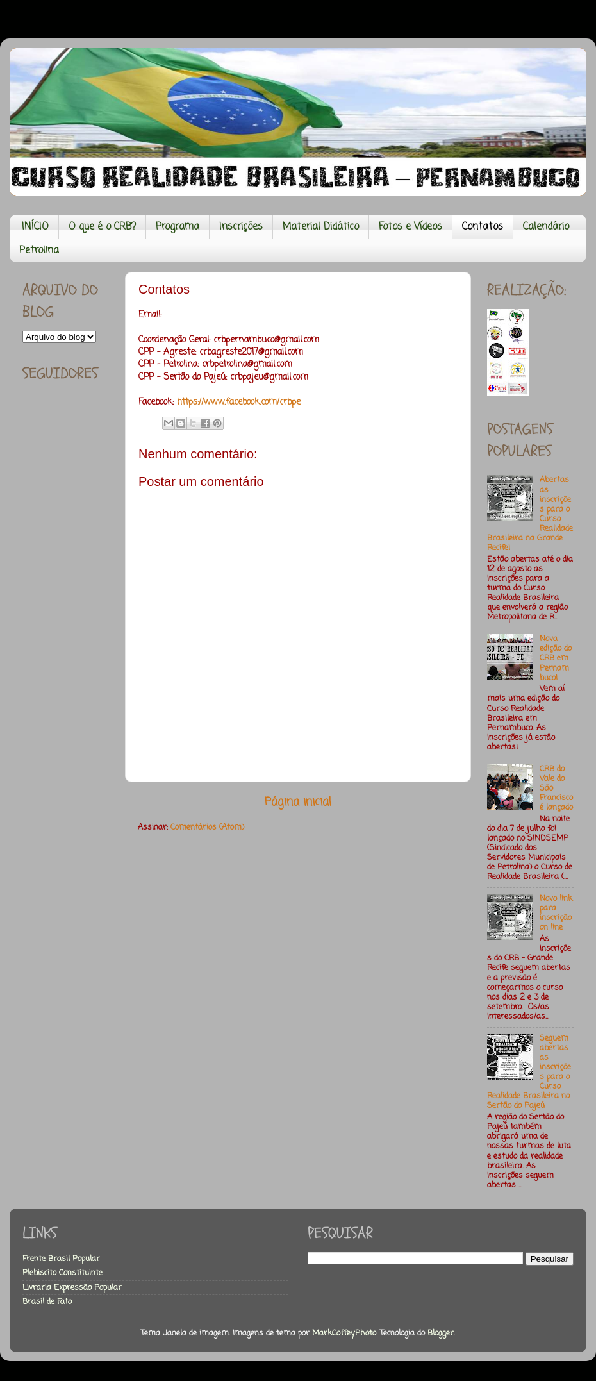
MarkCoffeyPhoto (344, 1333)
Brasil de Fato (47, 1302)
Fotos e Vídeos (410, 227)
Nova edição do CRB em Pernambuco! (556, 658)
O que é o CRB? (102, 227)
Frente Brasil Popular (61, 1259)
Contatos (482, 227)
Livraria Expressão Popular (72, 1288)
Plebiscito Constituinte (62, 1273)
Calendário (546, 227)
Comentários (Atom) (207, 827)
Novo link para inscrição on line (556, 912)
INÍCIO (35, 227)
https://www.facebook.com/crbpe (237, 402)
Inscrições (241, 227)
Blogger (440, 1333)
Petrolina (39, 251)
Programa (177, 227)
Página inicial (298, 802)
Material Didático (321, 227)
